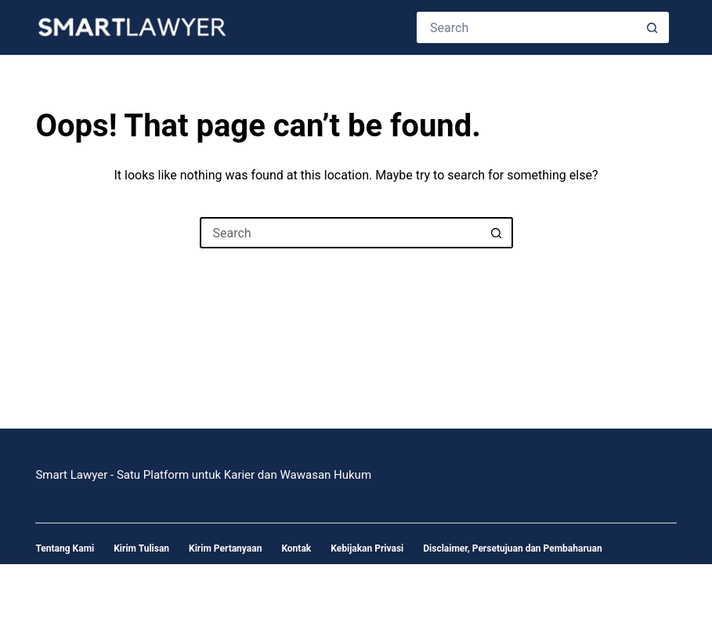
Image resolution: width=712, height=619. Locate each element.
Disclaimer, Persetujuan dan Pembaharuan (512, 548)
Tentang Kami (64, 548)
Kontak (296, 548)
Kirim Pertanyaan (225, 548)
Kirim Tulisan (141, 548)
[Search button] (653, 27)
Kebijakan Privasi (367, 548)
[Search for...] (527, 27)
